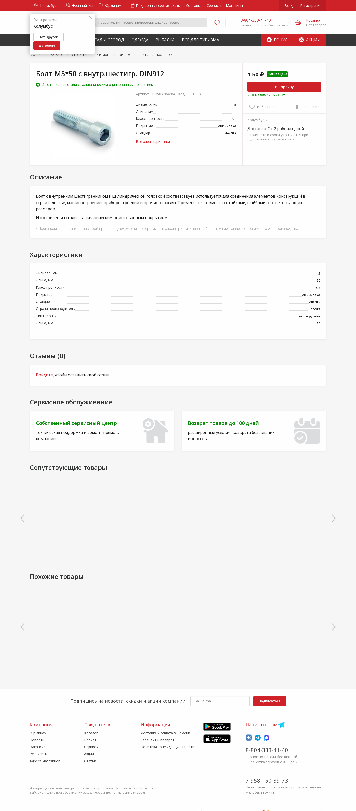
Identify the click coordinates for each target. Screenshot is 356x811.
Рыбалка (165, 40)
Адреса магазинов (45, 761)
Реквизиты (39, 753)
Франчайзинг (80, 5)
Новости (37, 740)
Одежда (140, 40)
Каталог (91, 733)
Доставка (194, 5)
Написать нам (261, 725)
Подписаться (270, 701)
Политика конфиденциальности (167, 746)
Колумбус (45, 5)
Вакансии (37, 746)
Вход (288, 5)
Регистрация (310, 5)
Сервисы (214, 5)
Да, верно (47, 45)
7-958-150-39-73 (267, 780)
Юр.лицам (109, 5)
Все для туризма (200, 40)
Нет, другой (48, 37)
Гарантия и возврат (157, 740)
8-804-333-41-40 (267, 750)
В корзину (284, 86)
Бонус (277, 40)
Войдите (44, 375)
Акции (310, 40)
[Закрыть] (90, 18)
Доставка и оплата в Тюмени (165, 733)
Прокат (90, 740)
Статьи (90, 761)
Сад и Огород (109, 40)
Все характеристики (153, 141)
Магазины (234, 5)
